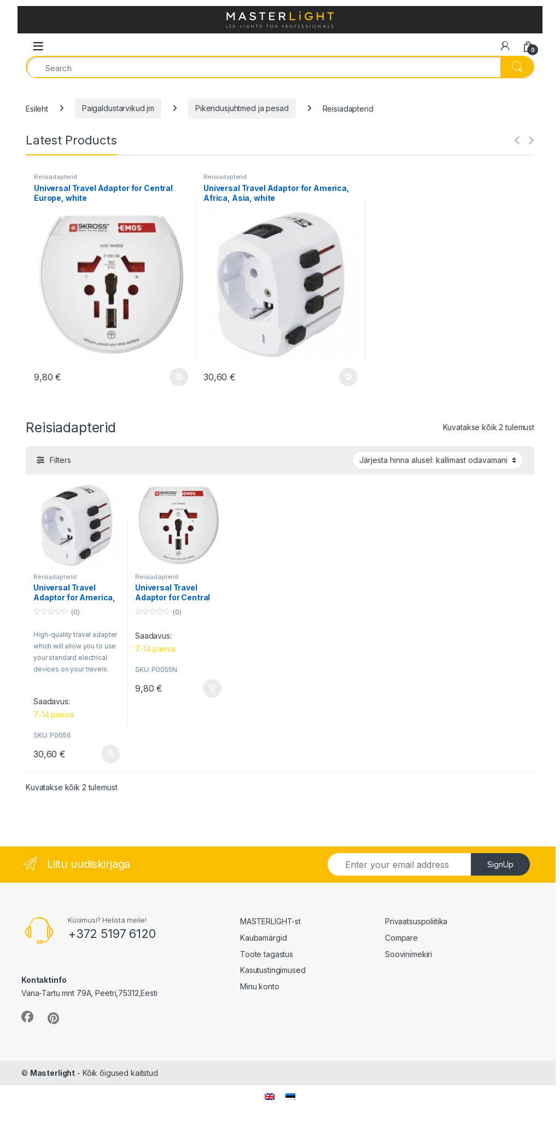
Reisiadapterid (55, 177)
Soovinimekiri (408, 954)
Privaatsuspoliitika (416, 921)
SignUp (500, 864)
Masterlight (52, 1072)
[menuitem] (269, 1096)
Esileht (37, 108)
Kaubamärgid (263, 937)
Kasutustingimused (273, 970)
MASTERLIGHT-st (270, 921)
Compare (401, 937)
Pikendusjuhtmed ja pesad (242, 108)
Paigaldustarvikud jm (118, 108)
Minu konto (259, 986)
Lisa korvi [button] (179, 377)
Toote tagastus (266, 954)
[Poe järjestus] (437, 460)
